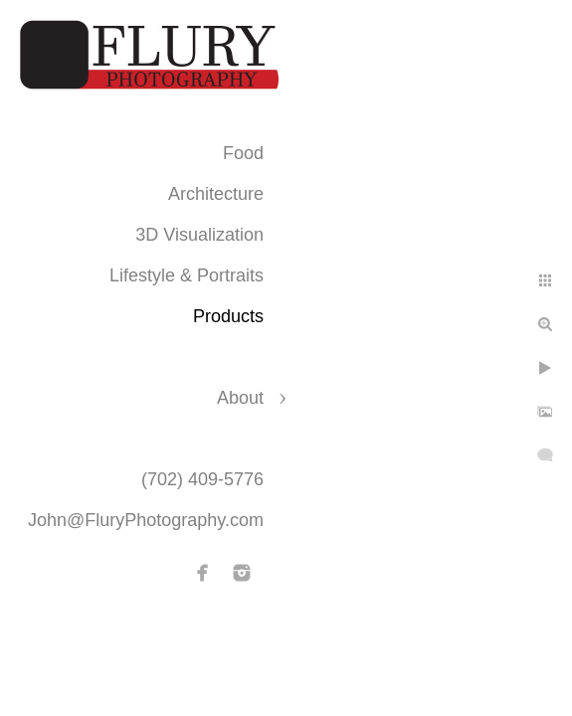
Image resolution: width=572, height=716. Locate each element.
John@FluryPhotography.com (146, 520)
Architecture (216, 194)
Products (228, 316)
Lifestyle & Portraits (186, 275)
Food (243, 153)
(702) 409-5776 (202, 479)
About (240, 398)
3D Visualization (199, 235)
